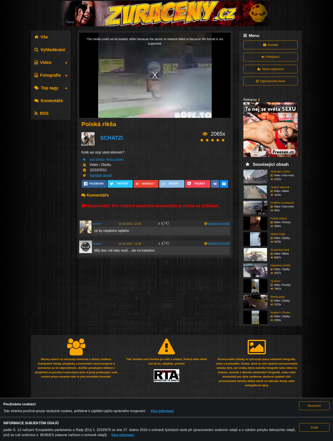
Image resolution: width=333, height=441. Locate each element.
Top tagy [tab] (46, 88)
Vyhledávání (49, 49)
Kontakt (270, 44)
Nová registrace (270, 69)
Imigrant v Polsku (280, 312)
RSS (41, 113)
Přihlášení (270, 57)
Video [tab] (43, 62)
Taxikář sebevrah (280, 187)
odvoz (100, 159)
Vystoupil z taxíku (280, 171)
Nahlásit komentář (218, 223)
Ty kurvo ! (276, 281)
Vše (41, 37)
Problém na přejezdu (282, 202)
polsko (119, 159)
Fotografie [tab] (47, 75)
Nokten (97, 243)
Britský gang (278, 296)
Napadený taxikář (280, 265)
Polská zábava (279, 218)
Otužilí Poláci (278, 234)
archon (97, 223)
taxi (92, 159)
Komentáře (48, 100)
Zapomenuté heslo (270, 81)
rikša (109, 159)
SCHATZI (111, 138)
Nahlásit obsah (101, 175)
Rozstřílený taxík (280, 249)
